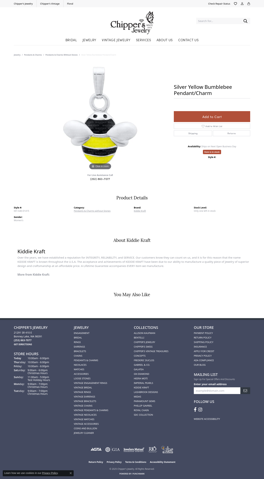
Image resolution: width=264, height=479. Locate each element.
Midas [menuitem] (137, 396)
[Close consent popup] (71, 473)
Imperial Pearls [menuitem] (143, 383)
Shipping (193, 133)
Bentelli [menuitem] (139, 337)
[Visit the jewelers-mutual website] (133, 449)
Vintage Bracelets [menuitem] (85, 401)
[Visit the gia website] (112, 449)
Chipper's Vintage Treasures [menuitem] (151, 351)
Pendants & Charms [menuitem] (86, 360)
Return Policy (202, 337)
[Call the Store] (22, 340)
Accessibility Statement (162, 462)
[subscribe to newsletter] (245, 390)
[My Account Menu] (242, 3)
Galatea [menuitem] (139, 369)
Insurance (200, 346)
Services (143, 40)
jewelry (17, 55)
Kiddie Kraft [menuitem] (141, 387)
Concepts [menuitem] (140, 355)
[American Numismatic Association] (167, 449)
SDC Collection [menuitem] (143, 414)
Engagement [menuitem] (81, 333)
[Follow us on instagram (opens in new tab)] (200, 409)
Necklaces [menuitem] (80, 364)
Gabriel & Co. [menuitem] (142, 364)
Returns (231, 133)
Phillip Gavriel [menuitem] (143, 405)
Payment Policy (203, 333)
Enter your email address (210, 384)
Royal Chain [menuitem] (141, 410)
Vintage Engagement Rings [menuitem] (90, 383)
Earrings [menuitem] (79, 346)
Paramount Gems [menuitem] (144, 401)
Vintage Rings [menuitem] (82, 392)
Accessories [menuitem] (81, 374)
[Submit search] (245, 21)
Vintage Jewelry (116, 40)
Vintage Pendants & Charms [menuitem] (91, 410)
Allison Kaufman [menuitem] (144, 333)
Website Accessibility (207, 419)
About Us (165, 40)
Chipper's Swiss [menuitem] (143, 346)
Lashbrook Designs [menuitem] (146, 392)
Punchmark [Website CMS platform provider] (139, 473)
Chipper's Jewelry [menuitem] (144, 342)
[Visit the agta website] (96, 449)
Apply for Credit (204, 351)
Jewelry (89, 40)
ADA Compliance (204, 360)
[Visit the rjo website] (152, 449)
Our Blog (200, 364)
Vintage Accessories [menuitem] (86, 423)
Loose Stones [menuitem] (82, 378)
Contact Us (188, 40)
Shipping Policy (203, 342)
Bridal (71, 40)
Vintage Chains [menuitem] (83, 405)
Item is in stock (212, 152)
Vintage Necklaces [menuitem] (85, 414)
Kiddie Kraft (140, 210)
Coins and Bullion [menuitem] (85, 428)
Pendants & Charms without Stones (61, 55)
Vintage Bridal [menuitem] (83, 387)
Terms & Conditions (135, 462)
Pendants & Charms (33, 55)
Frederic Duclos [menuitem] (144, 360)
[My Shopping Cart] (248, 3)
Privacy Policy (203, 355)
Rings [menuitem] (77, 342)
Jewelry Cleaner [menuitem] (84, 433)
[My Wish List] (235, 3)
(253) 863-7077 (100, 179)
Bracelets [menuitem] (80, 351)
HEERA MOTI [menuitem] (141, 378)
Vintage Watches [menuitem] (84, 419)
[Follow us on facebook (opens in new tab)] (195, 409)
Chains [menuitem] (78, 355)
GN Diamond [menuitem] (141, 374)
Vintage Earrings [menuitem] (84, 396)
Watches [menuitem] (79, 369)
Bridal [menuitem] (78, 337)
